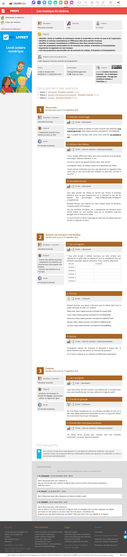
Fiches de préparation (43, 539)
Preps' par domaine (10, 23)
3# (38, 502)
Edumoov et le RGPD (72, 539)
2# (38, 491)
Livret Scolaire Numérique (45, 534)
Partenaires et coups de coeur (106, 545)
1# (38, 476)
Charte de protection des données (78, 537)
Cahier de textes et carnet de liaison (48, 532)
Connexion (99, 532)
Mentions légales (71, 532)
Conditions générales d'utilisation (77, 534)
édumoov (8, 541)
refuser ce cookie (107, 555)
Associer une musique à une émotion (62, 95)
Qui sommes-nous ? (12, 539)
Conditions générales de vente (76, 541)
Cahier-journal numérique (45, 537)
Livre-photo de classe (43, 541)
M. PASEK (99, 27)
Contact (8, 537)
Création (51, 98)
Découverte (52, 92)
